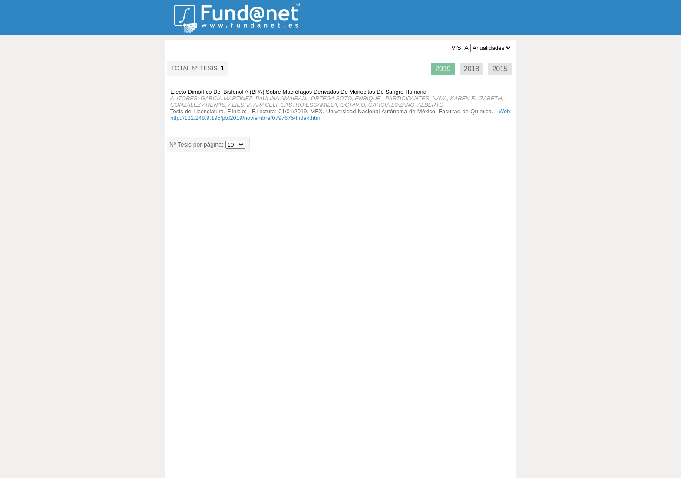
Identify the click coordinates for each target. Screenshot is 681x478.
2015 (500, 69)
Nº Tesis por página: (197, 144)
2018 (471, 69)
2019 (443, 69)
